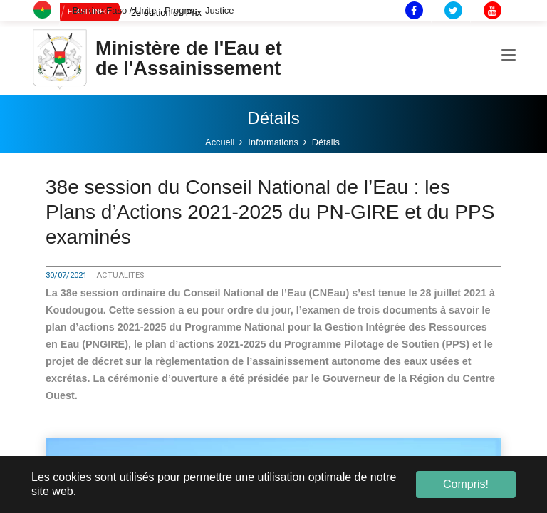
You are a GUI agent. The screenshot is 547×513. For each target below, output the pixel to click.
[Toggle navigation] (508, 56)
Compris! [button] (466, 484)
